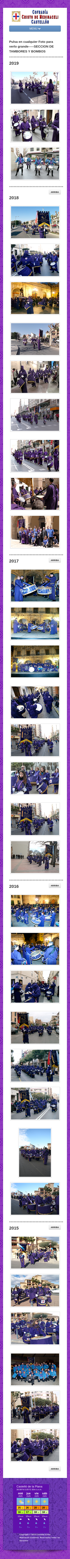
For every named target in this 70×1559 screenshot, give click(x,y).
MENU (35, 28)
